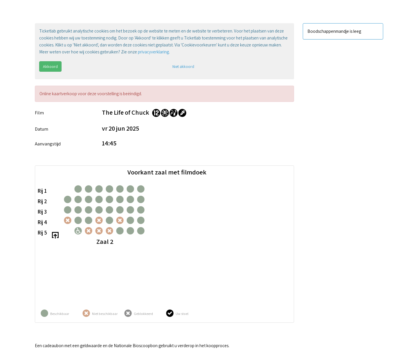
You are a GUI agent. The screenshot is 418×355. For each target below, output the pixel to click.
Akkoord (50, 66)
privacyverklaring (153, 52)
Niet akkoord (183, 66)
